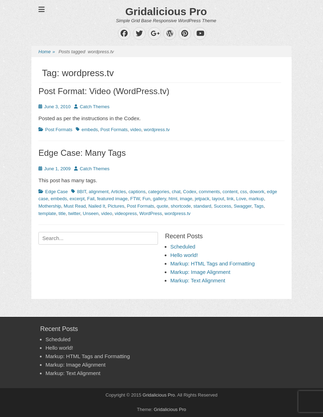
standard (202, 206)
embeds (89, 129)
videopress (126, 213)
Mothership (49, 206)
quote (162, 206)
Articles (118, 191)
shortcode (181, 206)
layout (218, 198)
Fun (146, 198)
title (62, 213)
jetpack (202, 198)
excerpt (77, 198)
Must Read (75, 206)
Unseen (91, 213)
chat (176, 191)
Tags (258, 206)
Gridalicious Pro (166, 11)
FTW (135, 198)
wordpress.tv (157, 129)
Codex (189, 191)
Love (241, 198)
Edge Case (56, 191)
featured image (112, 198)
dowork (257, 191)
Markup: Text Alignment (197, 280)
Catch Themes (94, 106)
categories (158, 191)
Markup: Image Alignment (200, 272)
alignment (99, 191)
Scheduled (182, 247)
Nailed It (97, 206)
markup (256, 198)
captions (136, 191)
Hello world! (184, 255)
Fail (91, 198)
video (135, 129)
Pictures (116, 206)
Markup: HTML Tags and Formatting (212, 263)
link (230, 198)
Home (46, 52)
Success (222, 206)
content (230, 191)
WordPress (150, 213)
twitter (74, 213)
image (186, 198)
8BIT (81, 191)
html (173, 198)
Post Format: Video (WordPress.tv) (103, 91)
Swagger (243, 206)
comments (209, 191)
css (243, 191)
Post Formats (58, 129)
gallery (159, 198)
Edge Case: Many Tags (82, 153)
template (47, 213)
